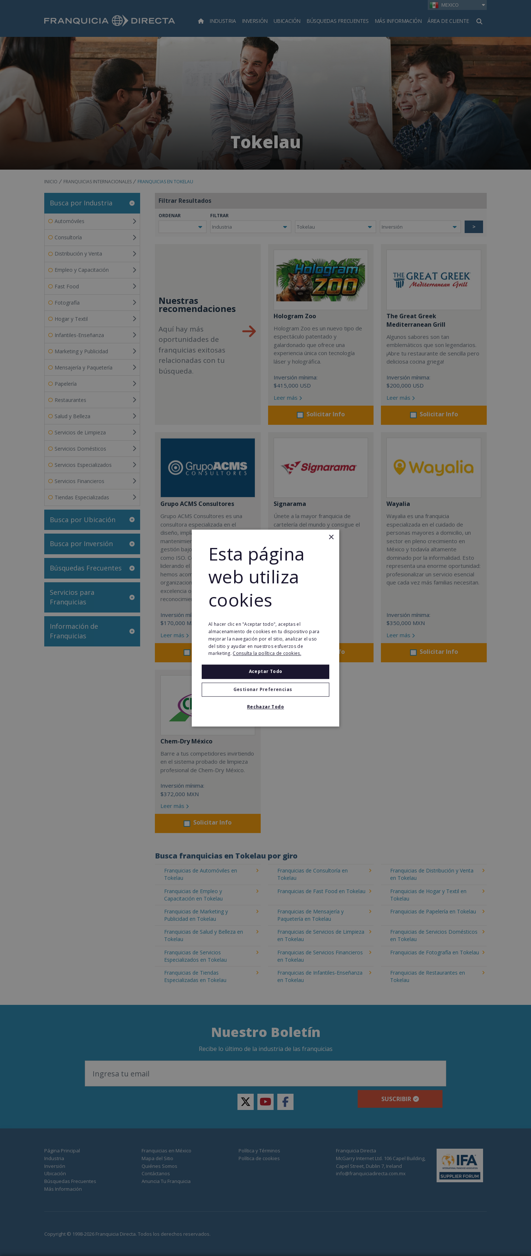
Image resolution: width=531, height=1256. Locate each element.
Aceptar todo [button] (265, 671)
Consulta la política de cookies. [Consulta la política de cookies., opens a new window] (267, 653)
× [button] (331, 537)
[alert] (265, 628)
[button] (265, 690)
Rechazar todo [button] (265, 707)
